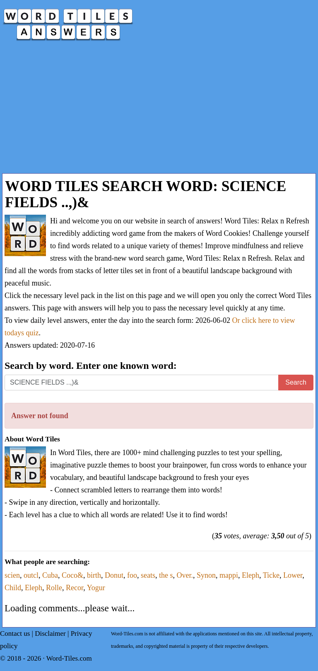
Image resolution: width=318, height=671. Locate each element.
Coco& (72, 575)
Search (295, 382)
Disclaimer (50, 633)
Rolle (54, 588)
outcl (31, 575)
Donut (114, 575)
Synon (206, 575)
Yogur (96, 588)
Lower (292, 575)
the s (166, 575)
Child (13, 588)
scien (12, 575)
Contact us (15, 633)
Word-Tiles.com (69, 658)
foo (132, 575)
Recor (74, 588)
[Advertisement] (159, 111)
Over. (184, 575)
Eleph (250, 575)
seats (148, 575)
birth (94, 575)
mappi (228, 575)
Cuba (50, 575)
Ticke (271, 575)
